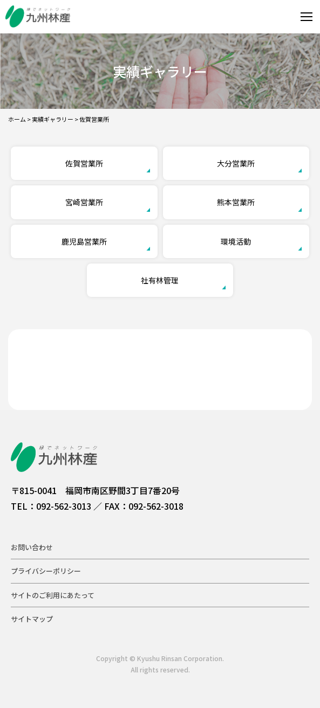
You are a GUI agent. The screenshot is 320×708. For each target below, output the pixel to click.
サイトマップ (32, 619)
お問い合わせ (32, 547)
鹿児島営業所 (84, 241)
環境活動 (236, 241)
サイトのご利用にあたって (52, 595)
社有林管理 (160, 280)
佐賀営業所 (84, 163)
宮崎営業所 (84, 202)
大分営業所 (236, 163)
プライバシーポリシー (46, 571)
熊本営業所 (236, 202)
